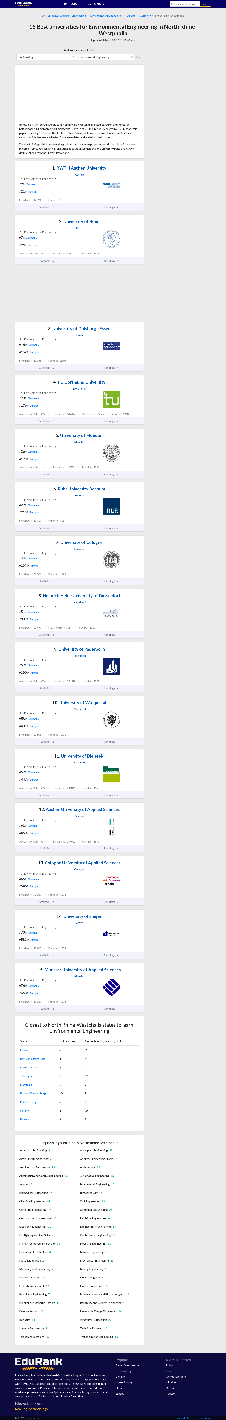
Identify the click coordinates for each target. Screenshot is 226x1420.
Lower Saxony (28, 1067)
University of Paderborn (79, 649)
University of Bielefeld (79, 756)
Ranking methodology (31, 1409)
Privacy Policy (202, 1417)
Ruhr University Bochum (79, 488)
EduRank (129, 40)
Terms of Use (182, 1417)
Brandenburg (28, 1102)
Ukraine (171, 1382)
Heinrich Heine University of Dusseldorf (79, 595)
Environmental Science (55, 15)
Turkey (170, 1393)
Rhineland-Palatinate (32, 1058)
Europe (131, 15)
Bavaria (24, 1119)
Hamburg (26, 1084)
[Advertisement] (45, 95)
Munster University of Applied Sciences (79, 969)
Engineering (79, 15)
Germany (145, 15)
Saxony (24, 1110)
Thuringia (26, 1076)
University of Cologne (79, 542)
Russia (170, 1387)
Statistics (47, 207)
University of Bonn (79, 221)
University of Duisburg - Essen (79, 328)
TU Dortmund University (79, 382)
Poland (170, 1365)
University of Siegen (79, 916)
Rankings (111, 207)
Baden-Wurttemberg (33, 1093)
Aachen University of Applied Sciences (79, 809)
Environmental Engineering (106, 15)
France (170, 1371)
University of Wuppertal (79, 702)
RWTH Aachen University (79, 167)
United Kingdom (176, 1376)
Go (138, 57)
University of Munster (79, 435)
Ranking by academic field (79, 50)
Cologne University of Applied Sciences (79, 862)
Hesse (24, 1050)
